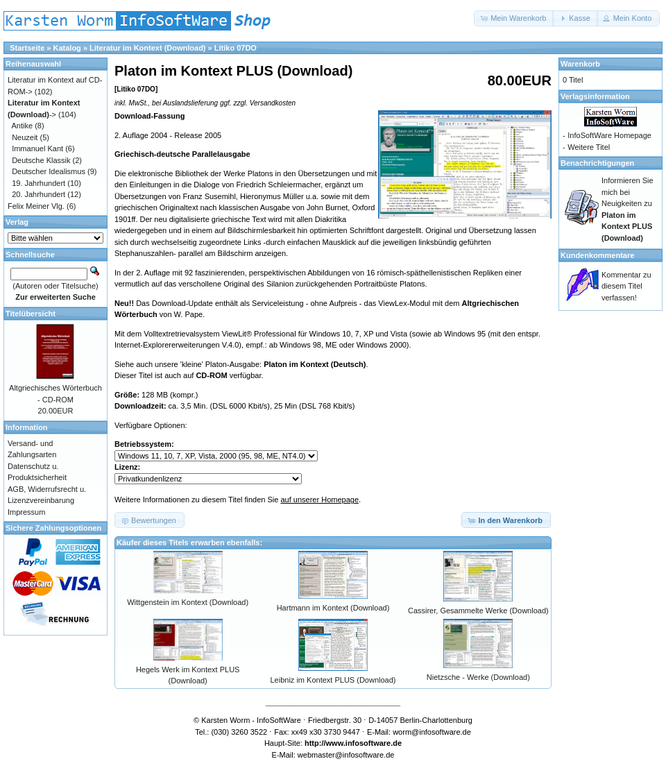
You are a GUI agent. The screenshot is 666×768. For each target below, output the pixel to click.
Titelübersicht (31, 313)
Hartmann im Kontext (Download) (333, 608)
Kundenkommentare (597, 255)
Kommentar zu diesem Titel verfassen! (626, 286)
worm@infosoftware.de (432, 732)
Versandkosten (273, 103)
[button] (514, 18)
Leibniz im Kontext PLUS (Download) (333, 680)
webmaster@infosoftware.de (346, 755)
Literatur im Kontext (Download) (147, 48)
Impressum (26, 512)
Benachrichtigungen (597, 163)
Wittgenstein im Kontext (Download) (187, 602)
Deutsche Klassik (41, 160)
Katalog (67, 48)
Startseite (27, 48)
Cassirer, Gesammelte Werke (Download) (478, 610)
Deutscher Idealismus (48, 171)
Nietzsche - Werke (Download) (478, 677)
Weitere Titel (588, 147)
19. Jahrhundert (38, 183)
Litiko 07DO (235, 48)
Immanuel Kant (37, 148)
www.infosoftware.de (364, 743)
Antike (22, 125)
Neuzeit (24, 137)
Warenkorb (580, 64)
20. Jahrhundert (38, 194)
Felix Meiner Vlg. (36, 206)
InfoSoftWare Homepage (609, 135)
